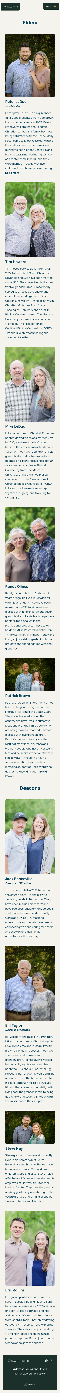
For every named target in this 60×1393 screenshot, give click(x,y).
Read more (12, 173)
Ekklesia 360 (30, 1384)
